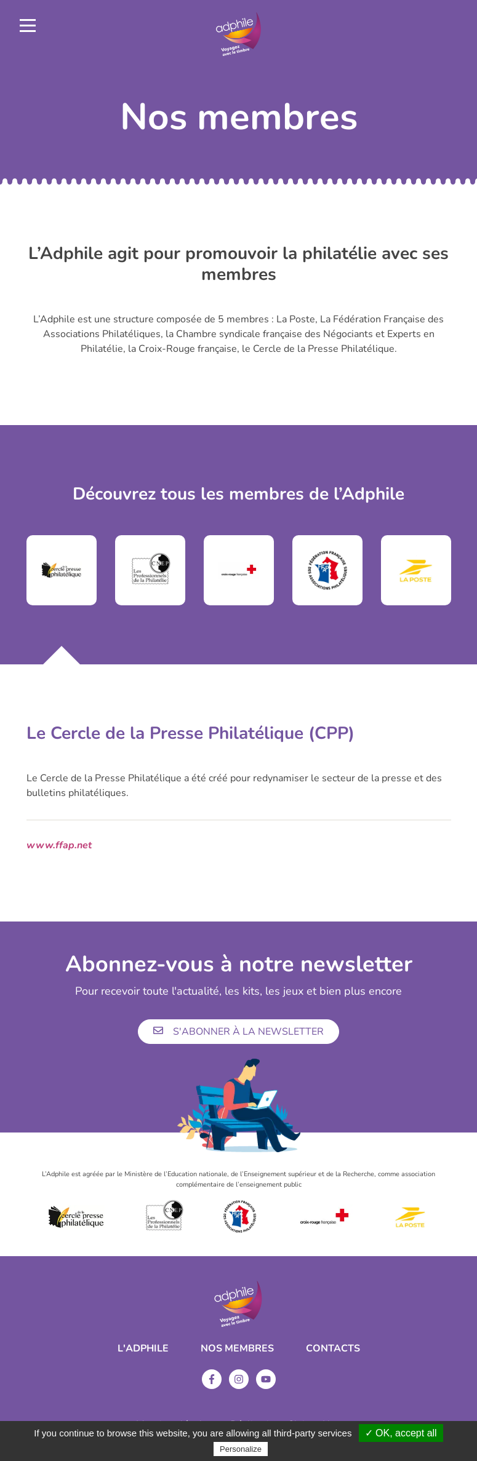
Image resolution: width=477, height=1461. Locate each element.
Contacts (333, 1348)
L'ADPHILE (143, 1348)
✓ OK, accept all (401, 1433)
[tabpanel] (61, 570)
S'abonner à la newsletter (238, 1031)
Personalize (241, 1449)
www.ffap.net (59, 845)
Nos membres (237, 1348)
